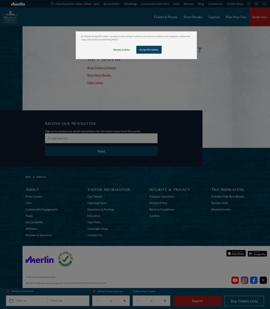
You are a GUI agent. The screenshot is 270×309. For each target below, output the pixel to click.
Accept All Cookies (149, 49)
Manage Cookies (121, 49)
